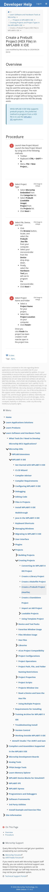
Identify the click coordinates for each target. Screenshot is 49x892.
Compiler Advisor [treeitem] (23, 475)
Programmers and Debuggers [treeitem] (23, 794)
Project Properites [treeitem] (27, 677)
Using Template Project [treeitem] (33, 618)
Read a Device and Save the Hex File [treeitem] (31, 696)
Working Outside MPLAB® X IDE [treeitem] (30, 735)
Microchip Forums (13, 855)
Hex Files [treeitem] (22, 640)
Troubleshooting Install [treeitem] (26, 725)
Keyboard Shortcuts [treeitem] (24, 523)
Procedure (9, 835)
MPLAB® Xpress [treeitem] (16, 788)
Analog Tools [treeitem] (15, 762)
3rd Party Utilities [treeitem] (17, 804)
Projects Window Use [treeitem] (28, 687)
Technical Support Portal (15, 876)
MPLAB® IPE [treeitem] (15, 783)
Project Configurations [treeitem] (29, 656)
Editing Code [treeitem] (21, 496)
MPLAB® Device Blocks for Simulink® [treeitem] (27, 778)
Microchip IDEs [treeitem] (16, 449)
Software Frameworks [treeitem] (19, 799)
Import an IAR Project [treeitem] (32, 608)
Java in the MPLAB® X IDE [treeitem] (27, 518)
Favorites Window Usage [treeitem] (30, 629)
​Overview (9, 832)
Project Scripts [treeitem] (25, 682)
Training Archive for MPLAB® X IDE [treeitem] (30, 717)
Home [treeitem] (8, 417)
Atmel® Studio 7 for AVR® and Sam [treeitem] (29, 740)
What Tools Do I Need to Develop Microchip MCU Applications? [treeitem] (24, 441)
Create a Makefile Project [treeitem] (34, 581)
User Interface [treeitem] (22, 539)
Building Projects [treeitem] (26, 555)
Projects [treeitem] (19, 549)
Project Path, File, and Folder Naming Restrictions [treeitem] (32, 669)
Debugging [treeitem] (20, 491)
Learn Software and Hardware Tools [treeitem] (23, 433)
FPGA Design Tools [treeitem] (17, 767)
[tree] (24, 417)
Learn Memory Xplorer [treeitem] (20, 772)
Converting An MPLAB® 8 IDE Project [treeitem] (33, 568)
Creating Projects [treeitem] (26, 560)
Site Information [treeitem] (14, 815)
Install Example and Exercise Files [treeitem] (25, 809)
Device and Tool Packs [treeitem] (28, 624)
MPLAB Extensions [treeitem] (21, 454)
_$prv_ (13, 359)
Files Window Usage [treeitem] (27, 634)
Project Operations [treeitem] (27, 661)
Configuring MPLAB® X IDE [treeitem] (28, 486)
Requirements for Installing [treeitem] (28, 709)
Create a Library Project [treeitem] (33, 576)
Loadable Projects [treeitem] (30, 613)
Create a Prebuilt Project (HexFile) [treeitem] (33, 590)
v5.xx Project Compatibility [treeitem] (31, 650)
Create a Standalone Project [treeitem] (31, 600)
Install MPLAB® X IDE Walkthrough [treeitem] (25, 510)
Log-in (39, 3)
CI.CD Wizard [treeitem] (21, 470)
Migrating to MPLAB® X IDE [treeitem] (28, 533)
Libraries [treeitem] (22, 645)
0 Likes (11, 355)
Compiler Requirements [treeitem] (26, 480)
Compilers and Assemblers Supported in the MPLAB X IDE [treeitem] (27, 749)
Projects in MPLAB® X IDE (23, 20)
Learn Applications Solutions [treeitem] (19, 422)
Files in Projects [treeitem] (22, 502)
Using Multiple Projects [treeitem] (29, 703)
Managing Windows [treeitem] (24, 528)
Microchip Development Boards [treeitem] (24, 756)
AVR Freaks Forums (13, 857)
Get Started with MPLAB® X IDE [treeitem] (30, 465)
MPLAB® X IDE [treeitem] (19, 459)
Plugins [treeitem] (18, 544)
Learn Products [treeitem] (13, 427)
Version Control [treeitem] (22, 730)
